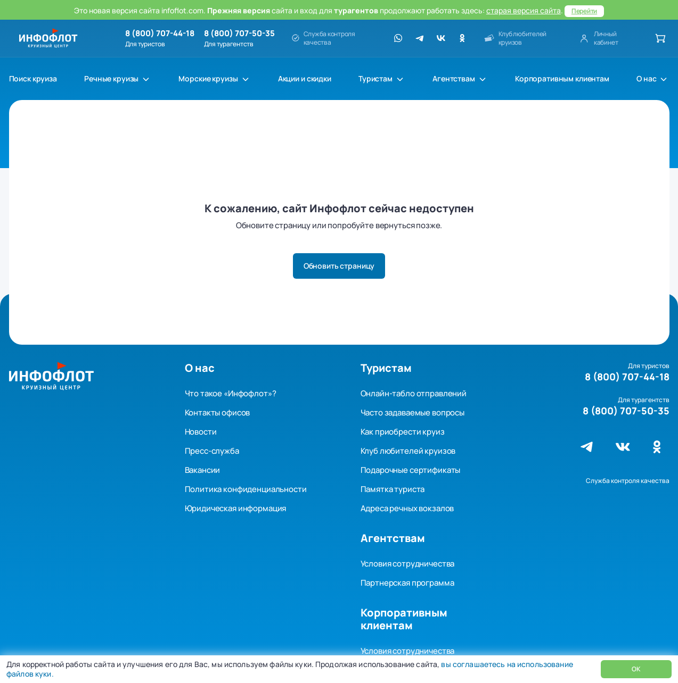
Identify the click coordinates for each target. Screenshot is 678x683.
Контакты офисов (217, 412)
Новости (201, 431)
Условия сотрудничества (408, 563)
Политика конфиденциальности (246, 489)
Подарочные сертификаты (411, 470)
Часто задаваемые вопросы (412, 412)
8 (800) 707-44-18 (159, 33)
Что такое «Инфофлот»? (230, 393)
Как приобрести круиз (403, 431)
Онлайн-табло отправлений (414, 393)
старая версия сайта (523, 10)
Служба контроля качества (627, 480)
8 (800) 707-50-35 (239, 33)
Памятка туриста (393, 489)
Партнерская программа (407, 582)
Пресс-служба (212, 450)
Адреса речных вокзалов (407, 508)
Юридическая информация (236, 508)
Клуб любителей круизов (408, 450)
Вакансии (202, 470)
